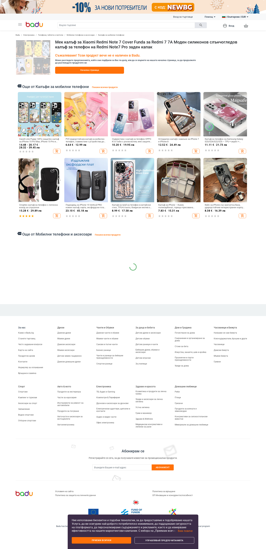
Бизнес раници (103, 350)
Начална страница (89, 70)
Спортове (22, 392)
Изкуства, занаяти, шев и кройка (190, 352)
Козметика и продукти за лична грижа (151, 392)
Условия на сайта (64, 491)
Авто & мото (64, 386)
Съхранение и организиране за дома (190, 339)
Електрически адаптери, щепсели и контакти (113, 410)
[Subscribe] (122, 467)
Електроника (28, 35)
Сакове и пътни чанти (107, 344)
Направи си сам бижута (225, 333)
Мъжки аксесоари (65, 350)
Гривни (217, 362)
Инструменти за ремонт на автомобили (70, 404)
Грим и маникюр (144, 413)
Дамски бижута (221, 350)
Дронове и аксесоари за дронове (112, 403)
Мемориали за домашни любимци (191, 425)
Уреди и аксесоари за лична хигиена (149, 400)
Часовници (219, 344)
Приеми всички (101, 540)
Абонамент (163, 467)
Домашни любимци (186, 386)
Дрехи (60, 327)
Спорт (21, 386)
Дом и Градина (183, 327)
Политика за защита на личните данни (75, 495)
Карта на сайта (25, 350)
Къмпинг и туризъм (27, 397)
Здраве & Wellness (144, 419)
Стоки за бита (181, 346)
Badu (18, 35)
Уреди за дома (182, 366)
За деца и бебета (145, 327)
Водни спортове (26, 415)
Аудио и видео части (106, 417)
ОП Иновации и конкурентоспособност (172, 495)
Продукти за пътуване (68, 411)
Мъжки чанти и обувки (107, 338)
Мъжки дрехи (63, 338)
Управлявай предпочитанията (164, 540)
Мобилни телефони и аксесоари (80, 35)
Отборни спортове (27, 420)
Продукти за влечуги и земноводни (186, 410)
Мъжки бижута (221, 356)
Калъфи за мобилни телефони (111, 35)
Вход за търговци (183, 16)
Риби (177, 392)
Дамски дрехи (64, 333)
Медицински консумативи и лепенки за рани (149, 425)
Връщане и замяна (27, 373)
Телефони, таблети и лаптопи (50, 35)
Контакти (22, 362)
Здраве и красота (146, 386)
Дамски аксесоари (66, 344)
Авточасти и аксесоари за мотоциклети (70, 417)
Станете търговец (26, 338)
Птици (178, 397)
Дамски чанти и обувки (107, 333)
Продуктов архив (26, 356)
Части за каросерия (67, 397)
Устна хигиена (142, 407)
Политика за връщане (163, 491)
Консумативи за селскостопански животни (191, 417)
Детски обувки (143, 338)
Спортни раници (104, 364)
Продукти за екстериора (69, 392)
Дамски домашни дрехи (69, 362)
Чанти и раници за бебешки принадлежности (109, 356)
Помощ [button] (210, 16)
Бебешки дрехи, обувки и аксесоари (147, 351)
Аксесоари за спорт (27, 403)
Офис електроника (105, 422)
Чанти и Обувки (105, 327)
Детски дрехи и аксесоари (148, 333)
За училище (141, 364)
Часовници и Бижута (225, 327)
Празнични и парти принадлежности (184, 358)
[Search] (126, 25)
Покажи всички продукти (105, 87)
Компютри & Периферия (108, 397)
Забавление (24, 409)
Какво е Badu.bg (26, 333)
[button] (20, 24)
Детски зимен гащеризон (69, 356)
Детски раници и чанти (147, 344)
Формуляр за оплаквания (30, 367)
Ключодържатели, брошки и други (230, 338)
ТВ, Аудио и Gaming (105, 392)
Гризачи (179, 403)
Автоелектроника (65, 425)
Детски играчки (143, 358)
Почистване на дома (185, 333)
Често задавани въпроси (30, 344)
